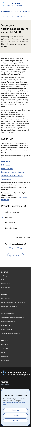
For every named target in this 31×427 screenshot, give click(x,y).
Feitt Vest (8, 217)
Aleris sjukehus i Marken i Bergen (12, 175)
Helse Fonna (5, 161)
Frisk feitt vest (10, 223)
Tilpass (15, 420)
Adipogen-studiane (12, 212)
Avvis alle (15, 415)
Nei (21, 248)
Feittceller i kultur (11, 228)
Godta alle (15, 410)
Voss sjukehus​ (6, 179)
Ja (12, 248)
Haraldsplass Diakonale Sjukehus (12, 172)
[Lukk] (26, 392)
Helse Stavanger (7, 168)
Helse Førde (5, 165)
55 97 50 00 (5, 384)
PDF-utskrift (17, 255)
